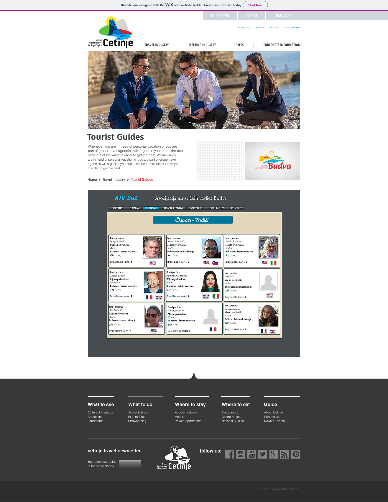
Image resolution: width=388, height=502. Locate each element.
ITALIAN (274, 27)
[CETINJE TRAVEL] (220, 15)
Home (92, 179)
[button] (251, 15)
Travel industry (114, 179)
